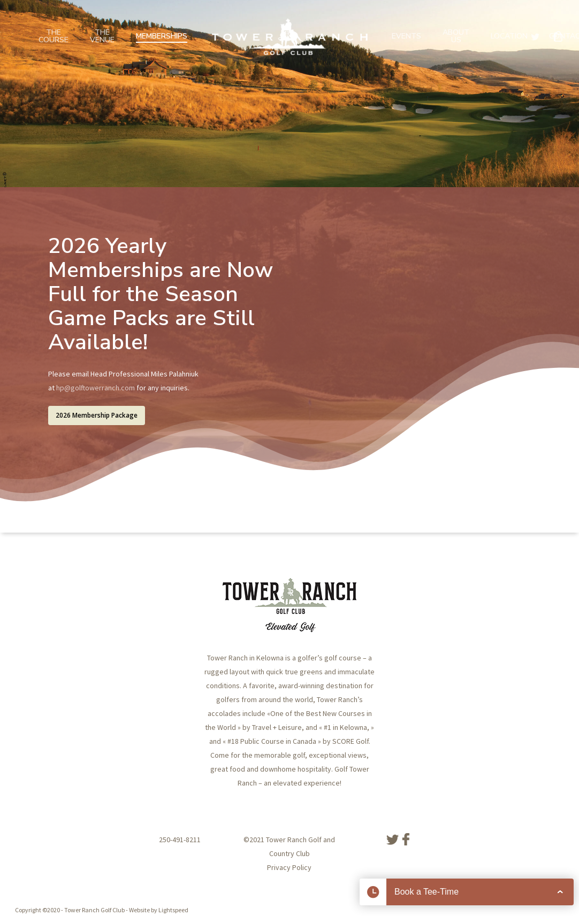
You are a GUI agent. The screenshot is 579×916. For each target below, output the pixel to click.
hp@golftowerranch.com (95, 387)
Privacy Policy (289, 867)
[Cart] (558, 36)
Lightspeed (173, 910)
